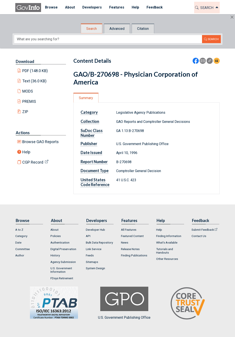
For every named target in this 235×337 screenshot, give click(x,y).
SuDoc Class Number (92, 133)
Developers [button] (92, 7)
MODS (27, 91)
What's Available (166, 242)
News (124, 242)
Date (18, 242)
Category (89, 112)
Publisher (89, 143)
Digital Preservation (63, 249)
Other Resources (167, 259)
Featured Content (132, 236)
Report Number (94, 161)
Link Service (93, 249)
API (88, 236)
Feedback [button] (154, 7)
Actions (23, 132)
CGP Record (32, 162)
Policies (55, 236)
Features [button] (116, 7)
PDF (35, 70)
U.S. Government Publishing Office (124, 303)
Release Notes (130, 249)
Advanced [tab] (116, 29)
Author (19, 255)
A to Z (19, 229)
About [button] (70, 7)
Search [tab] (91, 29)
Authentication (59, 242)
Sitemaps (92, 262)
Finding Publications (134, 255)
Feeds (90, 255)
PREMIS (29, 101)
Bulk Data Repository (99, 242)
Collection (90, 121)
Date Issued (91, 152)
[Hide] (232, 17)
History (55, 255)
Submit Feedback (203, 229)
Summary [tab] (86, 98)
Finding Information (168, 236)
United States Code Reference (95, 182)
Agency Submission (63, 262)
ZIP (25, 111)
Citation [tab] (143, 29)
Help (26, 152)
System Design (95, 268)
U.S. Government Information (61, 269)
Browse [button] (51, 7)
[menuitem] (51, 7)
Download (25, 61)
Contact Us (199, 236)
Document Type (95, 170)
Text (34, 81)
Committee (22, 249)
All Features (128, 229)
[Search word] (108, 39)
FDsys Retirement (61, 278)
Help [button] (135, 7)
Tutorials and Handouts (164, 250)
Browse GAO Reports (40, 141)
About (54, 229)
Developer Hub (95, 229)
